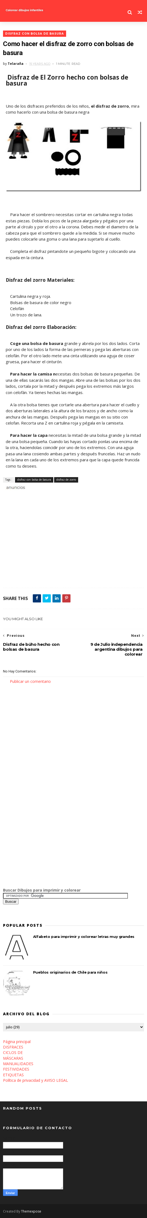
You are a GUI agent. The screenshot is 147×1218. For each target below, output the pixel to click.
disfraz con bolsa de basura (34, 33)
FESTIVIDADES (16, 1069)
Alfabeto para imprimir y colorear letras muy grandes (83, 937)
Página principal (17, 1041)
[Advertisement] (67, 497)
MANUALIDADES (18, 1063)
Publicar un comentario (30, 681)
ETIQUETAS (13, 1074)
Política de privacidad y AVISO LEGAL (35, 1080)
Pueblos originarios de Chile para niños (70, 972)
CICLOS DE (13, 1052)
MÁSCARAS (13, 1058)
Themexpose (31, 1211)
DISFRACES (13, 1047)
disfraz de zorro (66, 479)
